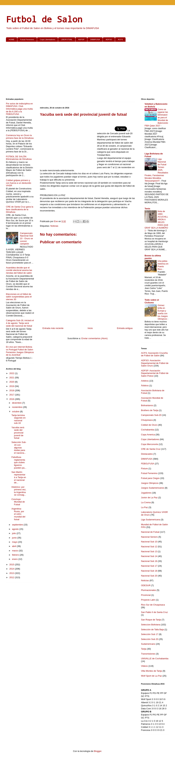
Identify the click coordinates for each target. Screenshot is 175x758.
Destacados (147, 454)
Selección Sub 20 (149, 639)
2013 (12, 573)
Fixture (144, 468)
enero (15, 559)
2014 (12, 568)
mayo (15, 542)
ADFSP (81, 40)
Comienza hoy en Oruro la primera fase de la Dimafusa (20, 136)
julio (14, 533)
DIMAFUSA (95, 40)
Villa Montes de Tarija (151, 671)
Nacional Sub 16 (149, 561)
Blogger (97, 751)
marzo (15, 550)
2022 (12, 373)
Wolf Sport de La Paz (151, 676)
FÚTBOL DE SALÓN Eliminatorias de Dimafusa (19, 157)
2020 (12, 382)
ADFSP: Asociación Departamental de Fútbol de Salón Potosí (154, 373)
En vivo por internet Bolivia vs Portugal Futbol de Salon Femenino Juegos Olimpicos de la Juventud (20, 351)
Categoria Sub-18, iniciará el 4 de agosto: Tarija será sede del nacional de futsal (20, 323)
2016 (12, 399)
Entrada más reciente (53, 328)
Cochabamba (147, 429)
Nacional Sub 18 (149, 571)
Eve (56, 221)
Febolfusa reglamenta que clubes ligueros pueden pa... (18, 462)
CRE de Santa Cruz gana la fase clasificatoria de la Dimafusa (19, 209)
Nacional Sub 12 (149, 546)
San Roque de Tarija (151, 619)
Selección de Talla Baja (152, 629)
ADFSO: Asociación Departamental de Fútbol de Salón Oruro (154, 363)
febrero (16, 555)
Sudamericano (148, 644)
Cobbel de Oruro (149, 425)
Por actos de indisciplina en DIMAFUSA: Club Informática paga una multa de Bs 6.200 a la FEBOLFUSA (19, 108)
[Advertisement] (87, 70)
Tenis (147, 208)
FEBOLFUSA (147, 463)
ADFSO (109, 40)
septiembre (18, 524)
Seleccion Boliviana (150, 624)
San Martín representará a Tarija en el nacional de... (18, 477)
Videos (144, 666)
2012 (12, 577)
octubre (16, 411)
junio (14, 537)
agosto (15, 529)
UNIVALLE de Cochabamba (154, 658)
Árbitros (145, 385)
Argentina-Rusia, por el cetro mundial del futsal (18, 513)
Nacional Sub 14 (149, 556)
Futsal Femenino (27, 40)
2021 (12, 377)
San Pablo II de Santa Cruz (154, 612)
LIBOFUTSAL (66, 40)
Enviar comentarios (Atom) (94, 338)
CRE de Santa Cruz (150, 449)
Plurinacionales (148, 590)
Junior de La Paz (149, 497)
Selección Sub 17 (149, 634)
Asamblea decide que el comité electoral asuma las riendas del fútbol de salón (19, 270)
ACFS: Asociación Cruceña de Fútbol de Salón (154, 354)
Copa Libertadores (47, 40)
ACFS (120, 40)
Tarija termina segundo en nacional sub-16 (18, 419)
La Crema (146, 502)
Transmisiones (148, 653)
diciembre (17, 403)
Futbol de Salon (44, 19)
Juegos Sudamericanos (152, 488)
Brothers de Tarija (149, 410)
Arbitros (145, 381)
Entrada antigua (125, 328)
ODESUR (146, 585)
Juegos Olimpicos (150, 483)
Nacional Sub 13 (149, 551)
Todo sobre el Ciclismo (152, 301)
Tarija (143, 649)
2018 (12, 390)
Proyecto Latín (148, 600)
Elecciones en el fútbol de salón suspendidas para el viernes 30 (19, 297)
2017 (12, 394)
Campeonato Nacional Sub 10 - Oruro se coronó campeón (26, 238)
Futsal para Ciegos (150, 478)
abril (14, 546)
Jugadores (146, 492)
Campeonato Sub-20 (151, 415)
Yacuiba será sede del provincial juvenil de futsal (17, 432)
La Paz (144, 507)
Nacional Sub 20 (149, 575)
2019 (12, 386)
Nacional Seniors (149, 537)
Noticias (54, 226)
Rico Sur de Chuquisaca (153, 604)
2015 (12, 564)
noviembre (17, 407)
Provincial (146, 595)
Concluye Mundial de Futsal (18, 502)
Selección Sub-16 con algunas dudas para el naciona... (18, 447)
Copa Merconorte (149, 444)
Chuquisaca (147, 420)
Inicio (90, 328)
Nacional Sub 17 (149, 566)
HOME (11, 40)
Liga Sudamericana (150, 519)
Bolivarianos (147, 405)
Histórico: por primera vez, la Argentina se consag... (18, 491)
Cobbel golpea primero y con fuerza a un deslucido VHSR (18, 183)
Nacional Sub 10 (149, 541)
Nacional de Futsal (150, 532)
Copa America (148, 434)
